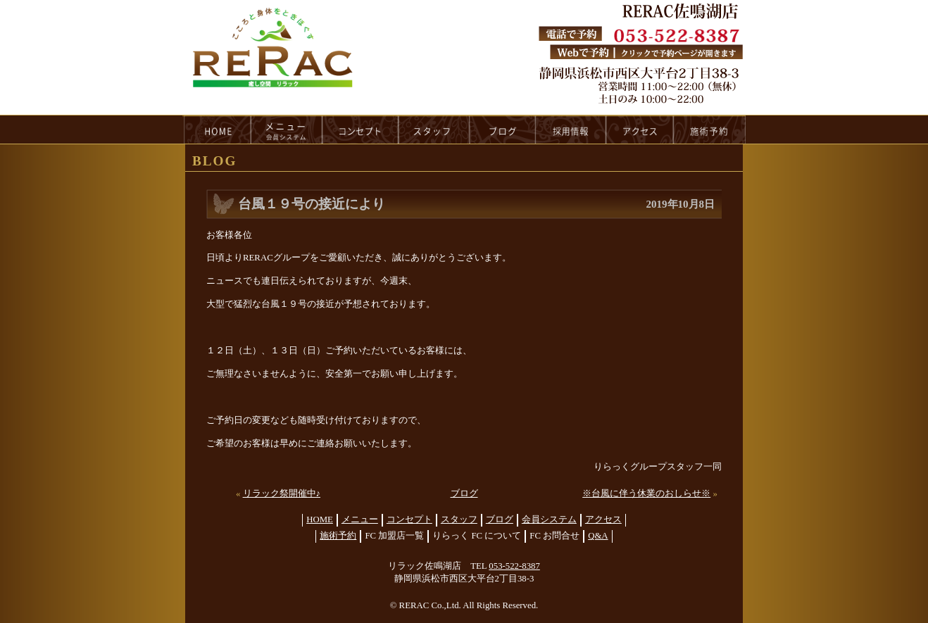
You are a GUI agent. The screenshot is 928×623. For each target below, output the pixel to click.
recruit (571, 129)
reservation (710, 129)
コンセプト (409, 519)
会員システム (549, 519)
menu (286, 129)
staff (434, 129)
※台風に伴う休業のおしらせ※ (646, 493)
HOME (216, 129)
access (640, 129)
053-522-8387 (514, 566)
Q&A (598, 536)
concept (360, 129)
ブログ (464, 493)
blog (503, 129)
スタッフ (459, 519)
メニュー (359, 519)
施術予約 (338, 536)
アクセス (603, 519)
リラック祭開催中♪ (281, 493)
